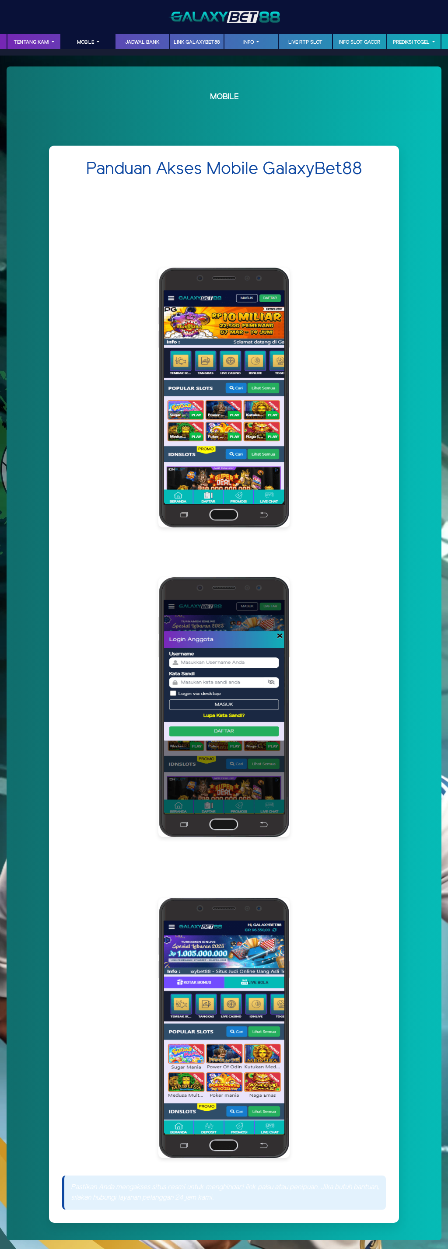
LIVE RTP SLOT (305, 42)
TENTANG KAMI (32, 42)
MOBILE (86, 42)
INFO (249, 42)
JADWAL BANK (142, 42)
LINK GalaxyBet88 (197, 42)
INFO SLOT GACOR (359, 42)
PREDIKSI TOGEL (412, 42)
